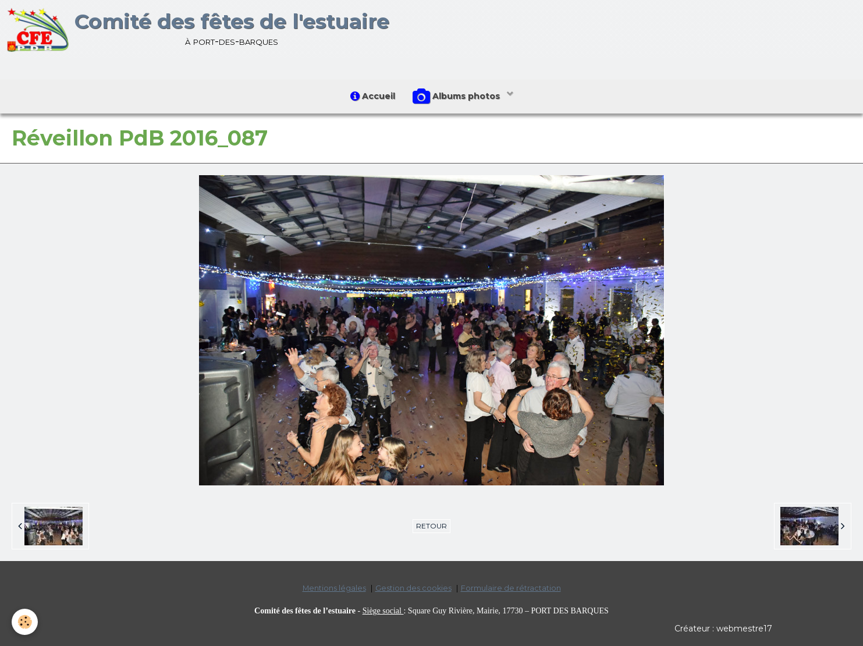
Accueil (372, 96)
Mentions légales (334, 588)
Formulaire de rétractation (511, 588)
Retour (431, 525)
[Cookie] (25, 622)
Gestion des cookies (413, 588)
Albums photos (457, 96)
